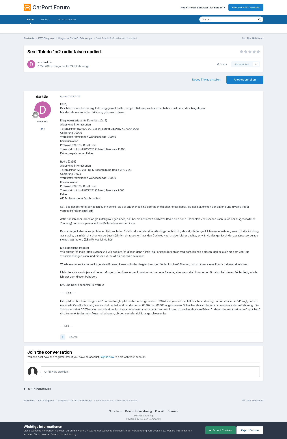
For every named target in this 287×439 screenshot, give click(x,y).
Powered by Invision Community (143, 419)
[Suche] (218, 19)
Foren (30, 21)
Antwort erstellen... (57, 371)
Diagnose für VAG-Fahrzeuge (72, 66)
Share (222, 64)
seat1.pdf (87, 210)
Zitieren (73, 336)
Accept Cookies (220, 430)
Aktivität (44, 19)
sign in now (107, 356)
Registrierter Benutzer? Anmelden (203, 7)
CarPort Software (66, 19)
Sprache (115, 411)
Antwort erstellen (245, 79)
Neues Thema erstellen (206, 79)
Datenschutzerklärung (138, 411)
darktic (47, 62)
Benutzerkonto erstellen (246, 7)
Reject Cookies (250, 430)
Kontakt (159, 411)
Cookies (173, 411)
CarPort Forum (47, 7)
